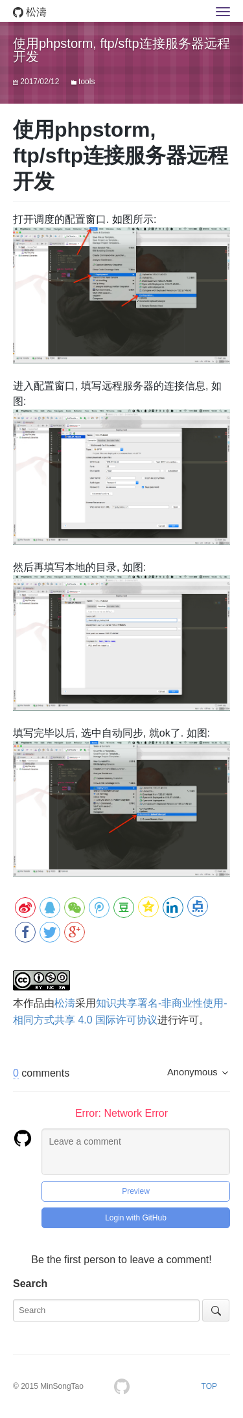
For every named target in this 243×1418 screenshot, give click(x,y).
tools (86, 81)
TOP (209, 1386)
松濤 (30, 11)
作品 (33, 1003)
